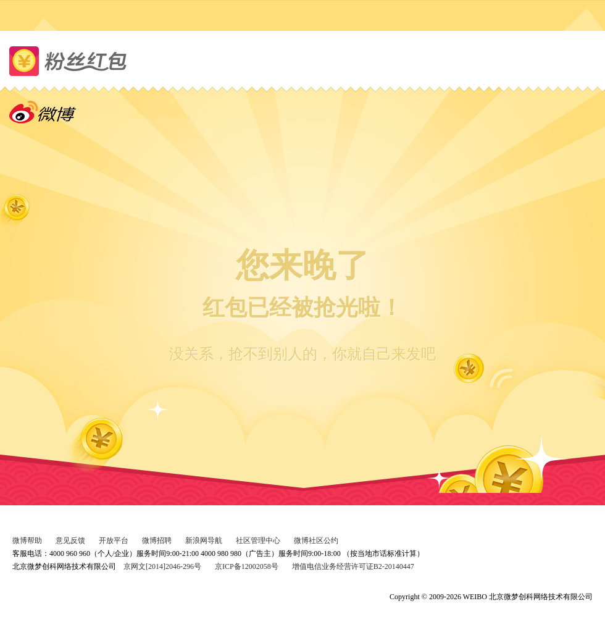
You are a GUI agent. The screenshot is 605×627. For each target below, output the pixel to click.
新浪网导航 (203, 540)
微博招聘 (157, 540)
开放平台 (113, 540)
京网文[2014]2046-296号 (162, 566)
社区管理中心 (258, 540)
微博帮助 (27, 540)
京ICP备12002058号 (246, 566)
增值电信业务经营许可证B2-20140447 (353, 566)
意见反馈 (70, 540)
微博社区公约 (316, 540)
